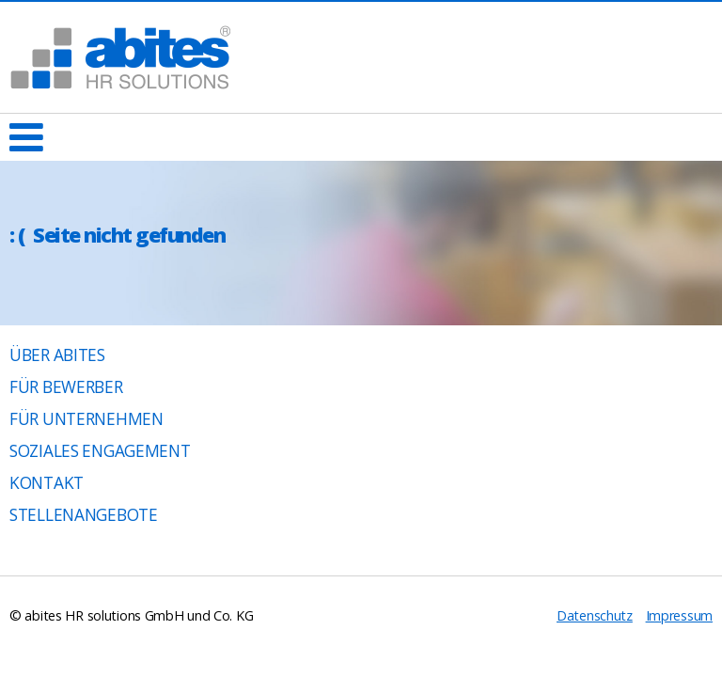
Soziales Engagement (100, 451)
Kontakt (46, 483)
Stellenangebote (83, 515)
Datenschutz (595, 615)
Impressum (679, 615)
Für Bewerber (66, 387)
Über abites (57, 355)
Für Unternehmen (86, 419)
